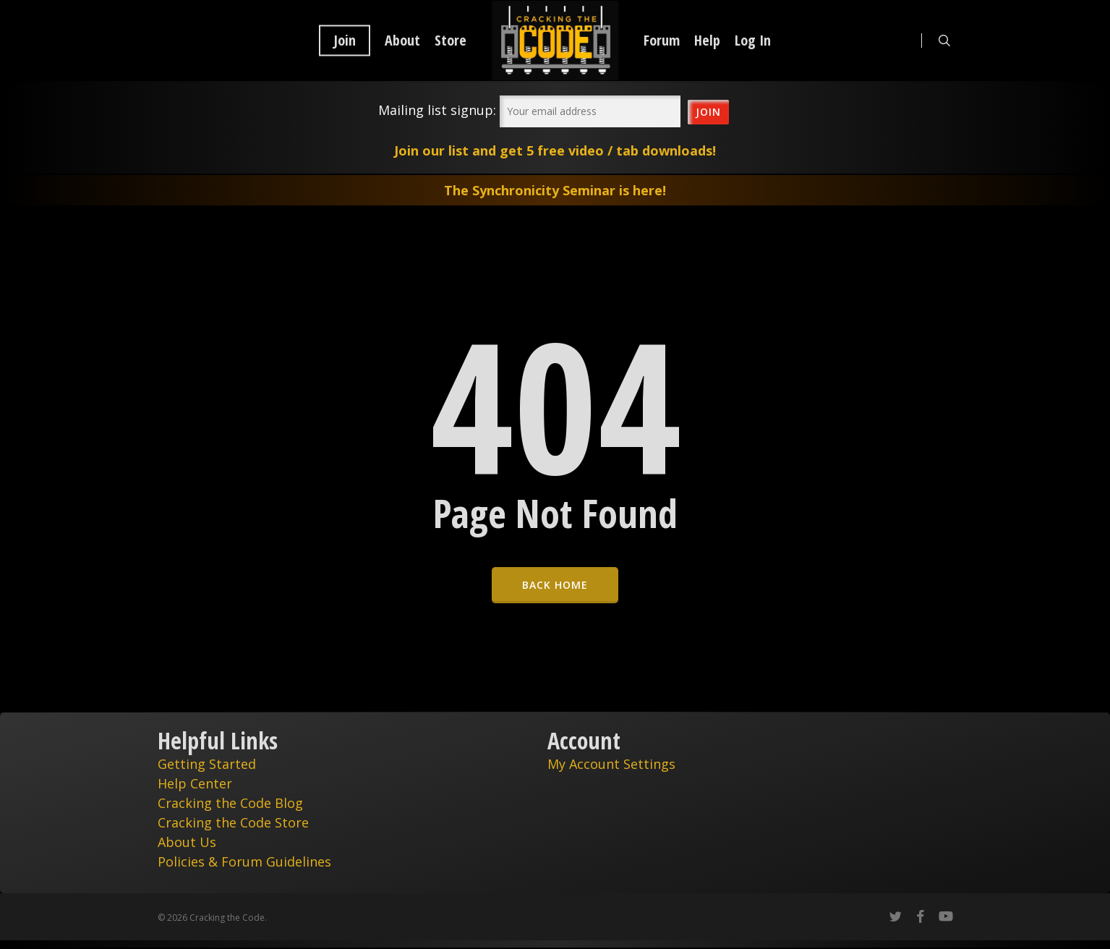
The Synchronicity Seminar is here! (555, 190)
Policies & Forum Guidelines (244, 861)
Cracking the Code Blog (230, 803)
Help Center (195, 783)
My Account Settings (611, 764)
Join (344, 40)
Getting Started (207, 764)
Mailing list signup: (437, 110)
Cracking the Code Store (233, 822)
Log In (753, 40)
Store (450, 40)
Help (707, 40)
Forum (662, 40)
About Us (187, 842)
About (402, 40)
